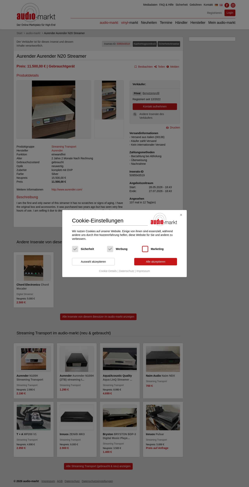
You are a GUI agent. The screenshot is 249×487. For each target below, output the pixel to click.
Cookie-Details (108, 271)
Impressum (143, 271)
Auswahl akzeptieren (93, 261)
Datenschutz (126, 271)
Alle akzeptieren (155, 261)
